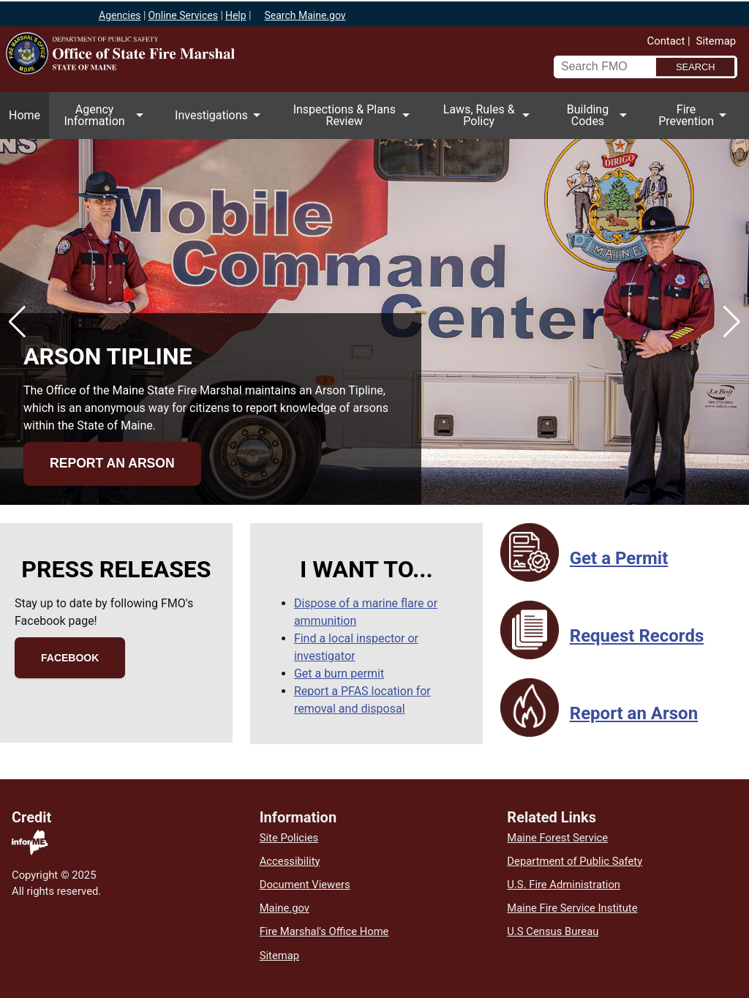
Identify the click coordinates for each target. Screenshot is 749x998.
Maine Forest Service (557, 837)
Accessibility (290, 861)
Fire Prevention (690, 120)
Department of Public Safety (574, 861)
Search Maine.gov (304, 15)
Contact (666, 41)
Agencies (120, 15)
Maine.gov (284, 908)
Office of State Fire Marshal (172, 77)
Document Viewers (305, 884)
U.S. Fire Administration (563, 884)
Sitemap (716, 41)
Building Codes (591, 120)
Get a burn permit (339, 673)
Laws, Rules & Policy (483, 120)
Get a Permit (619, 558)
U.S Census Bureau (552, 931)
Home (24, 115)
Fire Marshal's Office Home (324, 931)
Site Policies (289, 837)
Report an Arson (112, 463)
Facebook (70, 658)
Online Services (183, 15)
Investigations (215, 123)
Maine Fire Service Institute (572, 908)
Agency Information (98, 120)
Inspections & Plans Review (348, 120)
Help (235, 15)
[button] (17, 322)
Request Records (637, 636)
